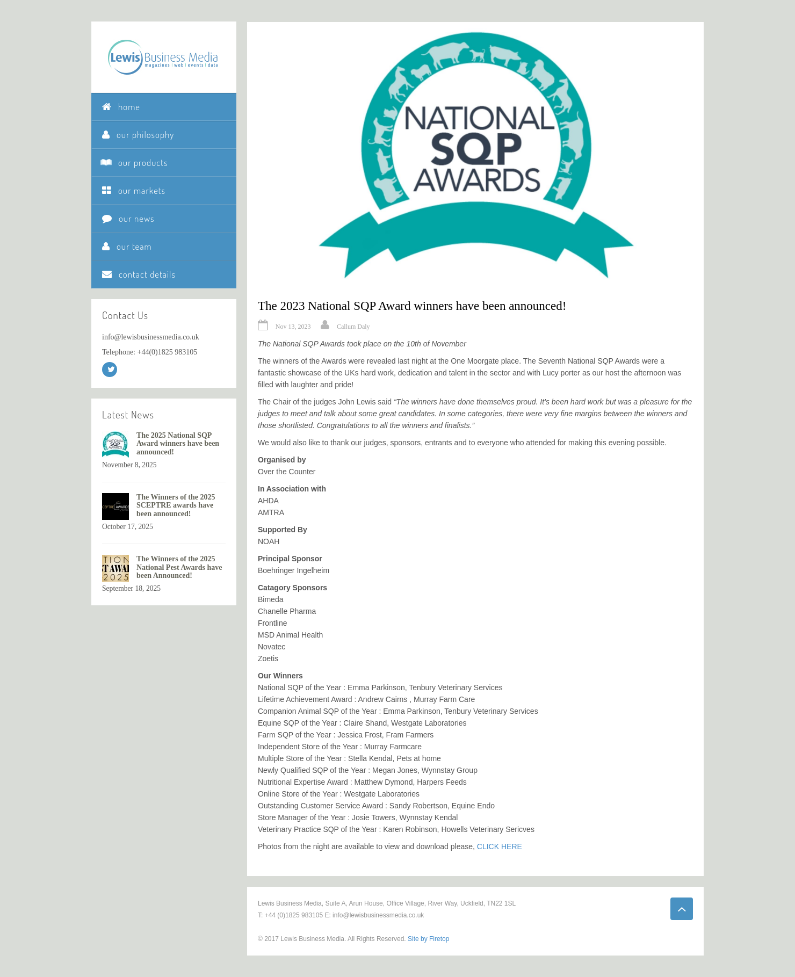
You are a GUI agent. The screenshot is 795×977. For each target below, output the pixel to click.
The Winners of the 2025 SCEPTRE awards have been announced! (175, 505)
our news (128, 218)
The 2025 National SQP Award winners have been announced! (177, 443)
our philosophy (138, 134)
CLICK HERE (499, 846)
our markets (133, 190)
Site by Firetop (428, 939)
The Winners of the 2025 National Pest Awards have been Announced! (179, 567)
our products (135, 162)
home (121, 106)
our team (127, 246)
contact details (139, 274)
